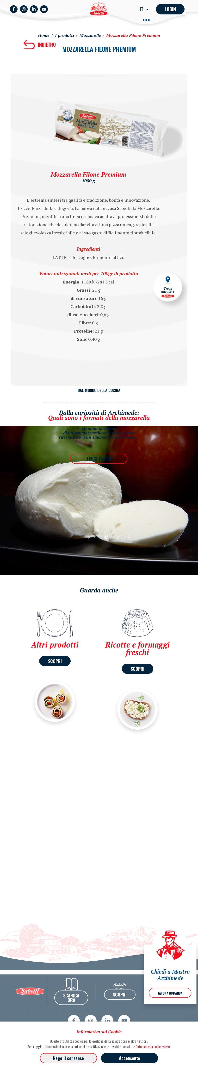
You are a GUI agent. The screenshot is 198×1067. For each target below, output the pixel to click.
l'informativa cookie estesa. (153, 1046)
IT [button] (142, 9)
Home (44, 35)
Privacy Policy (175, 1005)
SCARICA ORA (71, 1011)
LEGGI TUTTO (99, 459)
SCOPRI (55, 661)
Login (170, 9)
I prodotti (64, 35)
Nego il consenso (68, 1058)
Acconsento (129, 1058)
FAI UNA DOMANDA (170, 993)
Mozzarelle (90, 35)
